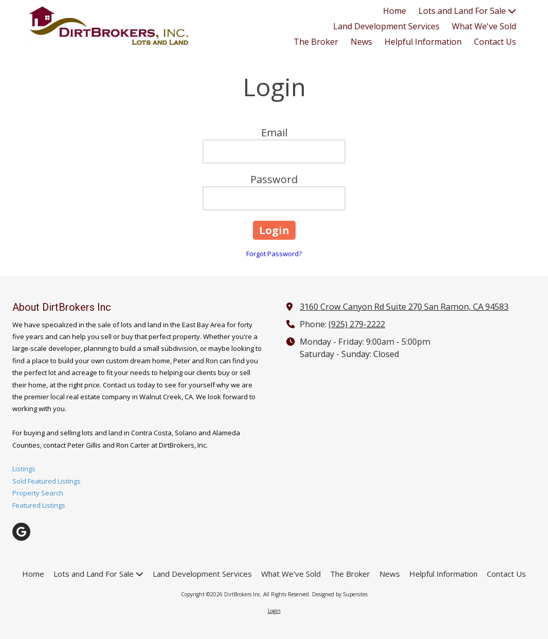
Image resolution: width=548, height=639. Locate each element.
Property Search (37, 493)
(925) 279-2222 (356, 324)
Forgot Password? (274, 253)
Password (274, 179)
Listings (23, 468)
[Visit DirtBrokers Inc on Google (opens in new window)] (21, 532)
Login (274, 610)
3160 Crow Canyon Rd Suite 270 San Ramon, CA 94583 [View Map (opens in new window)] (404, 306)
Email (274, 132)
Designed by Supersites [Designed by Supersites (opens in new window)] (340, 594)
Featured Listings (38, 505)
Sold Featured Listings (46, 481)
